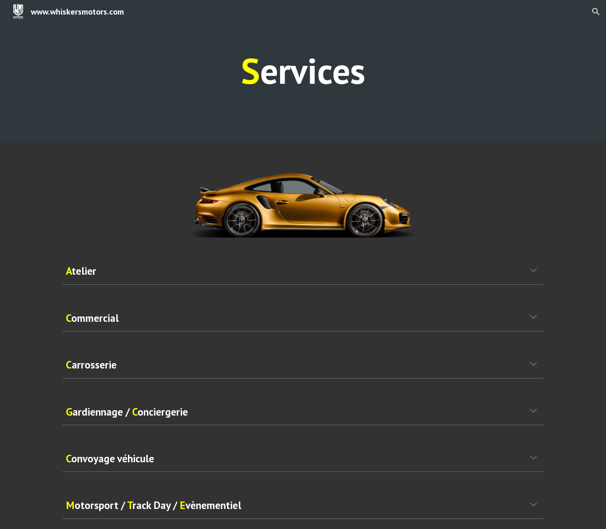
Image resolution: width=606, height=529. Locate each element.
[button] (596, 12)
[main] (303, 71)
